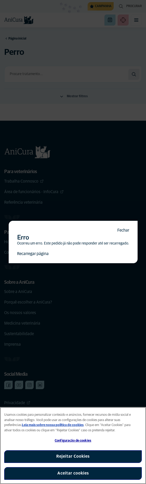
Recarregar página (33, 254)
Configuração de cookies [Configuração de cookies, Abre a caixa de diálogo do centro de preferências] (73, 440)
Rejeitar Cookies (73, 456)
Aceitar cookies (73, 473)
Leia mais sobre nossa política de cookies (53, 425)
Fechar (123, 230)
